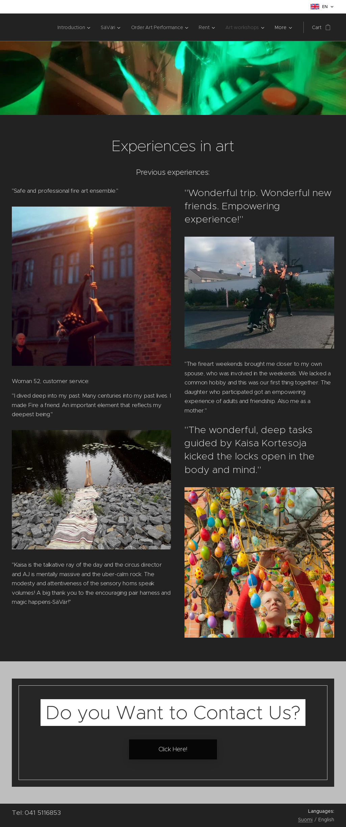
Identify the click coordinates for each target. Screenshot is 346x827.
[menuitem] (46, 27)
